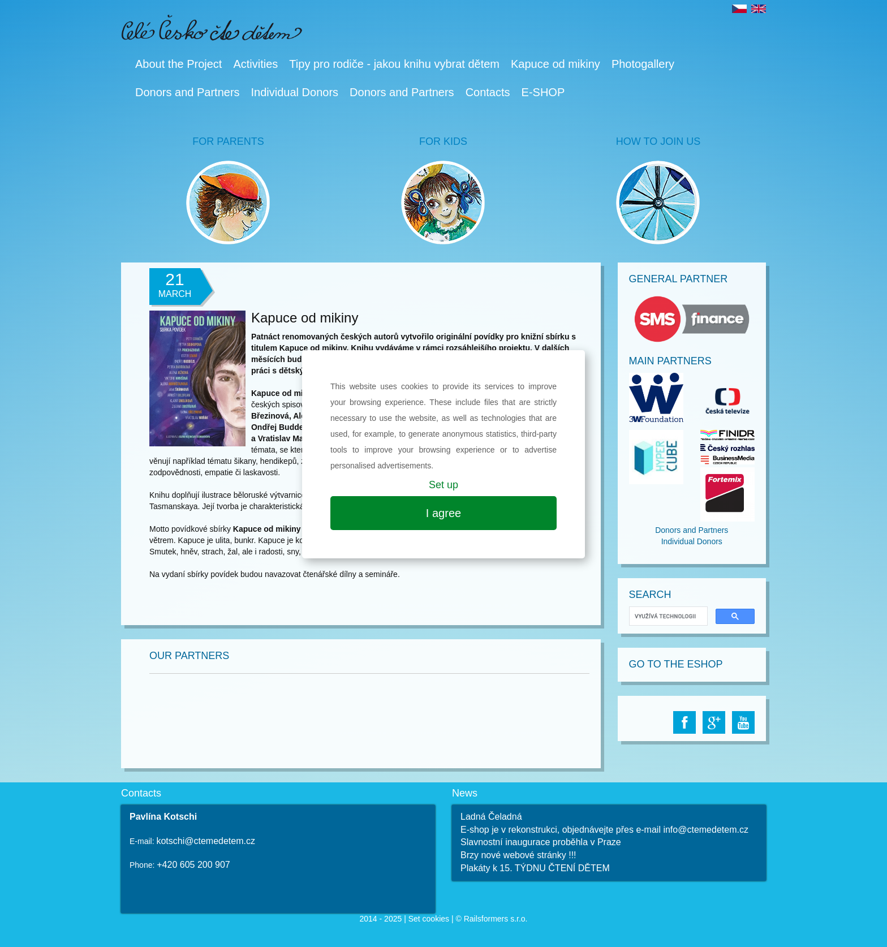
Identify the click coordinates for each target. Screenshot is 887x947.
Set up (443, 484)
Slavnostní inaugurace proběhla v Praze (540, 842)
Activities (255, 64)
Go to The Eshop (676, 664)
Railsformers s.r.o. (496, 918)
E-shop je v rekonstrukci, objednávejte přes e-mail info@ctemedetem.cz (604, 829)
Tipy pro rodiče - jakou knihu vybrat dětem (394, 64)
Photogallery (643, 64)
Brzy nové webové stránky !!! (518, 855)
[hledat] (667, 616)
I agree (443, 513)
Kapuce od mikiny (555, 64)
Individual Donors (295, 92)
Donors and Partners (187, 92)
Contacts (488, 92)
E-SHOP (543, 92)
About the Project (178, 64)
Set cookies (428, 918)
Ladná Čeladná (491, 816)
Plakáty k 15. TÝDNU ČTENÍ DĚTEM (535, 868)
